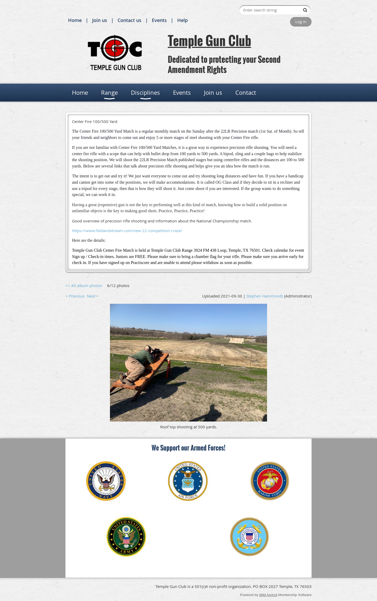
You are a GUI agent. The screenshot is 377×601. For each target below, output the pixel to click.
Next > (93, 296)
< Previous (75, 296)
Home (75, 20)
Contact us (129, 20)
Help (182, 20)
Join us (99, 20)
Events (159, 20)
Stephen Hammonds (264, 296)
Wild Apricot (268, 595)
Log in (300, 21)
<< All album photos (83, 285)
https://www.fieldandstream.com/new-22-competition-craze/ (127, 230)
